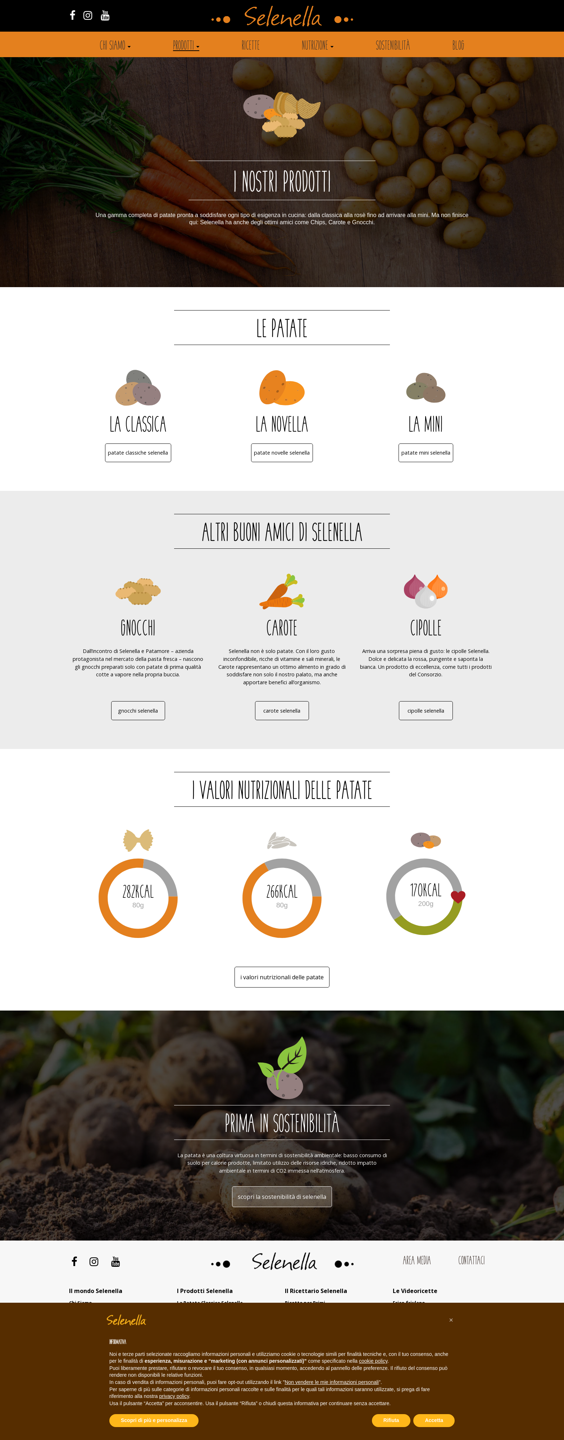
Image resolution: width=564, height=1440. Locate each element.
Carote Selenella (281, 710)
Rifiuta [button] (391, 1420)
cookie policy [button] (373, 1361)
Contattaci (471, 1261)
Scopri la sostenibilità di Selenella (282, 1197)
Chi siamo (112, 46)
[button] (451, 1320)
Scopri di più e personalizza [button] (154, 1420)
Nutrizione (315, 46)
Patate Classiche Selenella (138, 452)
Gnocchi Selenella (138, 710)
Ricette (251, 46)
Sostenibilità (393, 46)
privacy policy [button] (174, 1396)
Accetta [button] (434, 1420)
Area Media (417, 1261)
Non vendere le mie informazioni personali (331, 1382)
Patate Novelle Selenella (282, 452)
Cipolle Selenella (426, 710)
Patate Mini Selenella (425, 452)
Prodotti (183, 46)
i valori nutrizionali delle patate (282, 977)
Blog (458, 46)
